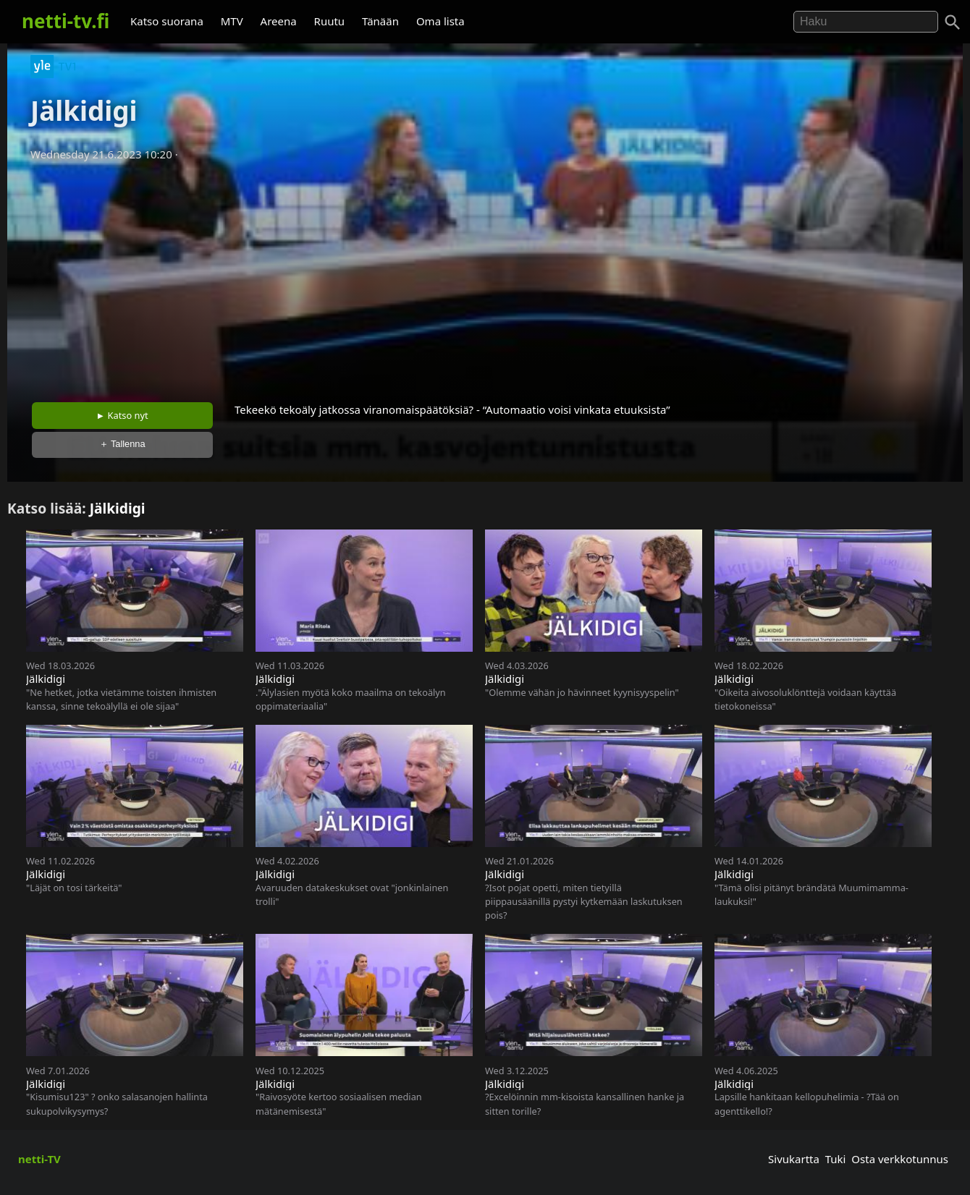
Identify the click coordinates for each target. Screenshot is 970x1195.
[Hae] (865, 22)
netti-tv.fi (65, 21)
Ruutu (329, 21)
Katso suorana (166, 21)
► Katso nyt (122, 415)
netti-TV (39, 1159)
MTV (232, 21)
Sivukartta (793, 1159)
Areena (279, 21)
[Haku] (952, 22)
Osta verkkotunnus (899, 1159)
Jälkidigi (118, 508)
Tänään (380, 21)
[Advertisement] (485, 277)
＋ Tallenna (122, 443)
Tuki (835, 1159)
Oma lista (440, 21)
